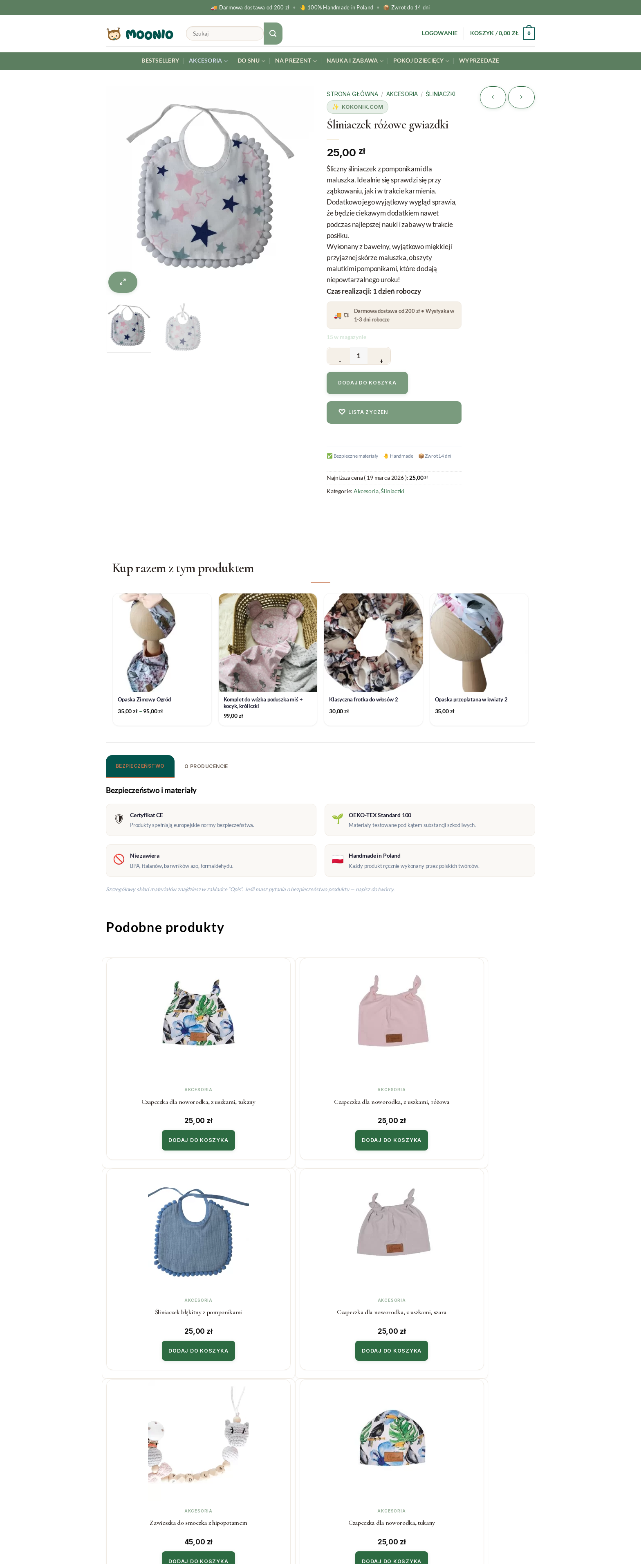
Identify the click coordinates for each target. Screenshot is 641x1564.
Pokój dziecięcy (421, 61)
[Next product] (493, 97)
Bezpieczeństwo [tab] (140, 766)
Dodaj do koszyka (367, 383)
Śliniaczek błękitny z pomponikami (374, 1099)
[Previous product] (521, 97)
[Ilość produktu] (359, 356)
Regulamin (231, 1448)
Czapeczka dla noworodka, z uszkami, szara (483, 1099)
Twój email (486, 1427)
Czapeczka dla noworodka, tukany (265, 1306)
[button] (439, 33)
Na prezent (296, 61)
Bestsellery (160, 60)
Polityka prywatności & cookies (261, 1465)
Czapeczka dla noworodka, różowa (483, 1306)
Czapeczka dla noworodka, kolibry (374, 1306)
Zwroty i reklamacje (245, 1431)
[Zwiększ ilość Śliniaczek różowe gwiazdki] (379, 356)
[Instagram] (614, 1536)
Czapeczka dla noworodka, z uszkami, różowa (265, 1099)
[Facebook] (633, 1536)
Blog (333, 1448)
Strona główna (352, 93)
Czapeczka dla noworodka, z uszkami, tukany (156, 1099)
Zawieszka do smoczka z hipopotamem (156, 1306)
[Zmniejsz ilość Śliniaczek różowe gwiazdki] (338, 356)
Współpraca (344, 1415)
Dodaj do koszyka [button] (156, 1137)
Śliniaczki (440, 93)
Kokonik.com (362, 106)
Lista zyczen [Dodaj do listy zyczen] (363, 412)
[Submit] (273, 33)
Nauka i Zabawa (355, 61)
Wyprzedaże (479, 60)
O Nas (336, 1431)
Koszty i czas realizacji (248, 1415)
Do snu (251, 61)
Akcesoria (208, 61)
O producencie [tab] (206, 766)
